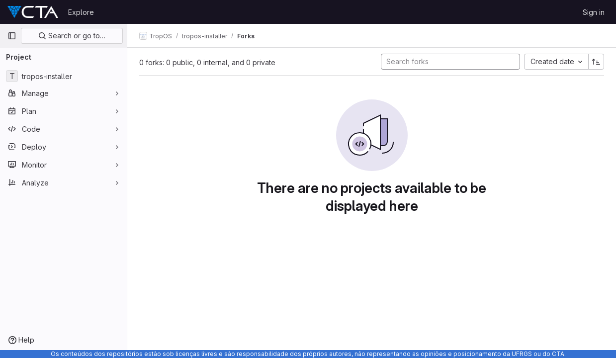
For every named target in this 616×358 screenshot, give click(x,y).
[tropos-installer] (63, 76)
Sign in (594, 12)
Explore (81, 12)
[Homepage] (32, 12)
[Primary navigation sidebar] (12, 36)
